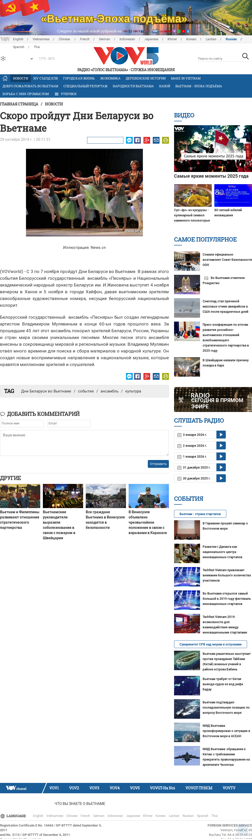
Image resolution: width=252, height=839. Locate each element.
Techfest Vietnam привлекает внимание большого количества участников (227, 575)
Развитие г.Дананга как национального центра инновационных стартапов (222, 552)
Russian (231, 39)
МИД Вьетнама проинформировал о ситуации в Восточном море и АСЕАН (226, 731)
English (18, 39)
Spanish (202, 816)
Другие (10, 478)
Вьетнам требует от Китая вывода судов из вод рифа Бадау (223, 684)
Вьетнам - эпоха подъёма (198, 86)
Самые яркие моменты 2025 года (211, 176)
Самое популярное (205, 239)
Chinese (65, 39)
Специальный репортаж (85, 86)
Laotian (211, 39)
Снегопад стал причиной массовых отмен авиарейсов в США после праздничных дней (225, 306)
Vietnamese (41, 39)
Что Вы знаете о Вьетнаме (80, 804)
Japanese (151, 39)
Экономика (110, 78)
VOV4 (115, 787)
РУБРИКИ (65, 94)
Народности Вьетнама (133, 86)
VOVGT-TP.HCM (198, 787)
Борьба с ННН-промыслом (26, 94)
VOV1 (54, 787)
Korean (191, 39)
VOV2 (74, 787)
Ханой (164, 86)
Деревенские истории (146, 78)
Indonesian (127, 39)
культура (133, 391)
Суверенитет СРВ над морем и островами (211, 644)
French (85, 39)
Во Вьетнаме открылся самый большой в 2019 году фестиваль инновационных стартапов (227, 599)
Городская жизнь (79, 78)
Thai (214, 816)
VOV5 (135, 787)
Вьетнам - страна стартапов (200, 514)
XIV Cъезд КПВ (45, 78)
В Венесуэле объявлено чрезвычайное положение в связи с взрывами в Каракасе (148, 522)
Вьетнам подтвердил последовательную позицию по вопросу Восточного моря (226, 708)
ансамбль (109, 391)
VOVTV (229, 787)
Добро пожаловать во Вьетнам (30, 86)
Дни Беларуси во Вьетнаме (46, 391)
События (188, 498)
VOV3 (94, 787)
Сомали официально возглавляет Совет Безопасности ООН (227, 260)
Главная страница (19, 104)
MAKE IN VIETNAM (186, 78)
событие (86, 391)
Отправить (158, 464)
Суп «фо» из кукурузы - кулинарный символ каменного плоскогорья (192, 215)
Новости (20, 78)
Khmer (172, 39)
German (104, 39)
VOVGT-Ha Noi (162, 787)
